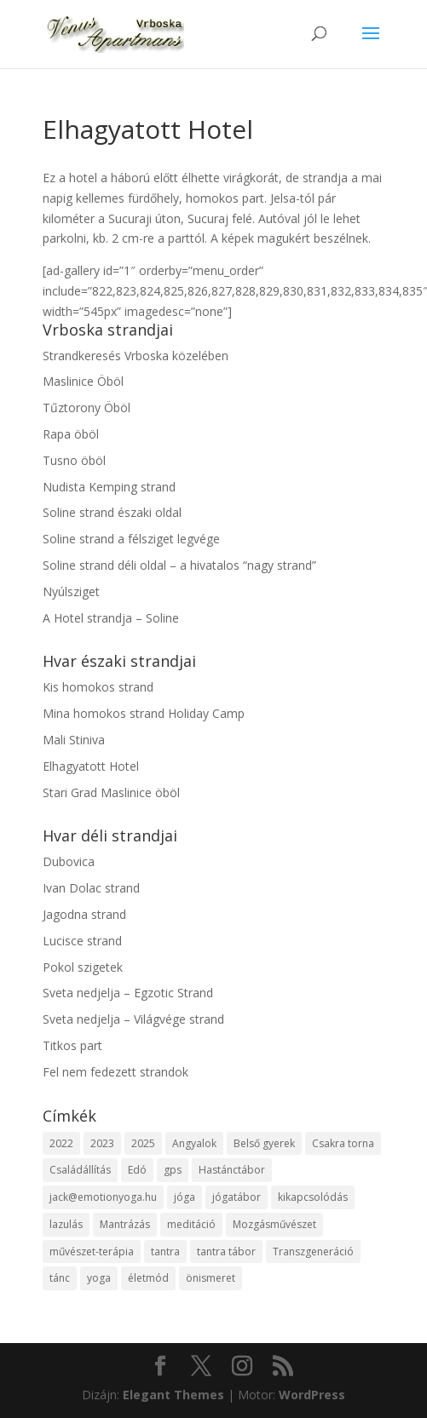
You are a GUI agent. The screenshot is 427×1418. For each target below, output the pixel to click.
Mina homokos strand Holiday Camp (144, 713)
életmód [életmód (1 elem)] (148, 1278)
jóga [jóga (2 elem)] (184, 1197)
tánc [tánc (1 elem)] (59, 1278)
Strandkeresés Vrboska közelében (135, 355)
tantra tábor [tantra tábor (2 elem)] (226, 1251)
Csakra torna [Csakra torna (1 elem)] (343, 1143)
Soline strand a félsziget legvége (131, 539)
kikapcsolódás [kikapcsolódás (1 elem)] (313, 1197)
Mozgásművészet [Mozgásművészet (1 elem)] (274, 1224)
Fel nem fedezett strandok (115, 1072)
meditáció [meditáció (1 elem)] (191, 1224)
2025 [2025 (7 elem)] (143, 1143)
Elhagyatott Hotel (91, 766)
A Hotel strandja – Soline (111, 618)
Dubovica (69, 861)
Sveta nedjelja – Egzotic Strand (128, 993)
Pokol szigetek (83, 967)
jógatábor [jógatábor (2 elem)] (236, 1197)
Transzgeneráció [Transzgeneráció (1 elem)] (313, 1251)
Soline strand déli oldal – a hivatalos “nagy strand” (179, 565)
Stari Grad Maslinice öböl (111, 792)
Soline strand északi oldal (112, 512)
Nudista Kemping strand (109, 487)
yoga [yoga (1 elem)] (99, 1278)
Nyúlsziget (71, 591)
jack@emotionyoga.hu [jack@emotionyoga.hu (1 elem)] (103, 1197)
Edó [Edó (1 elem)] (137, 1170)
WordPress (312, 1394)
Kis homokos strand (98, 687)
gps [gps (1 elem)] (173, 1170)
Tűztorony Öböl (86, 407)
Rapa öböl (71, 434)
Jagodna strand (84, 914)
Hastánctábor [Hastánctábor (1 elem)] (232, 1170)
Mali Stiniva (74, 740)
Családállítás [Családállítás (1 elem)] (80, 1170)
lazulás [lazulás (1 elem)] (66, 1224)
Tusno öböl (74, 460)
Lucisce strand (82, 941)
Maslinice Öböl (83, 381)
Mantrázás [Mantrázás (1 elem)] (125, 1224)
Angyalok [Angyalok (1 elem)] (194, 1143)
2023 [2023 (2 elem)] (102, 1143)
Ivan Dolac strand (91, 888)
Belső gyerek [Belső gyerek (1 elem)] (264, 1143)
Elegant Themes (173, 1394)
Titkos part (72, 1045)
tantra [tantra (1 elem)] (165, 1251)
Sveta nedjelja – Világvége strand (133, 1019)
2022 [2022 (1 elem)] (61, 1143)
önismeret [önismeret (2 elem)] (210, 1278)
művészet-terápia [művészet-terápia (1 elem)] (91, 1251)
